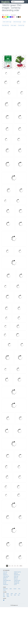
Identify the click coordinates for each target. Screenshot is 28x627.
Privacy (4, 590)
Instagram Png (16, 583)
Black (4, 596)
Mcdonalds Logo (17, 574)
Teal (19, 593)
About (11, 588)
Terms (19, 588)
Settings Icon (5, 574)
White (15, 595)
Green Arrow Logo (17, 21)
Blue (4, 595)
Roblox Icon (16, 577)
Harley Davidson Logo (7, 580)
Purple (8, 595)
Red (3, 593)
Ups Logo (4, 581)
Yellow (12, 593)
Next (21, 565)
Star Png (4, 583)
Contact (15, 588)
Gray (18, 595)
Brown (8, 596)
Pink (11, 595)
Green (16, 593)
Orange (7, 593)
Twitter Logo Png (6, 576)
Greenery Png (21, 25)
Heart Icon (5, 573)
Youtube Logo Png (17, 580)
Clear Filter (5, 18)
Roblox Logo (16, 576)
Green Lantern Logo (7, 21)
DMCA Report (5, 588)
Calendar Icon (5, 577)
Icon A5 (15, 584)
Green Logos (13, 25)
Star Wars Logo (16, 581)
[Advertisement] (13, 41)
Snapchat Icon (5, 584)
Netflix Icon (16, 573)
